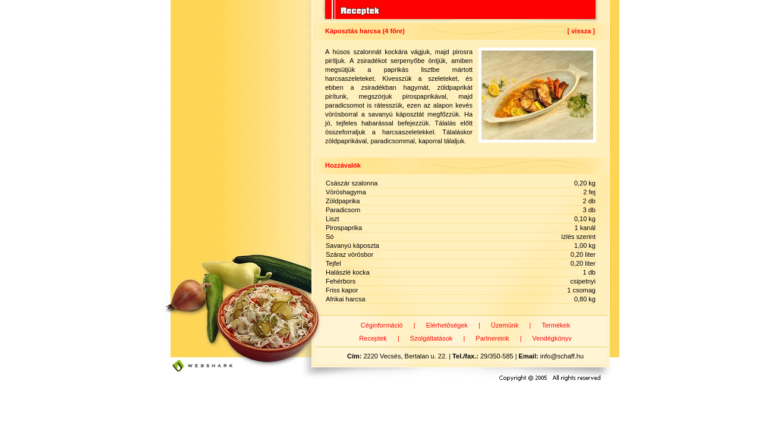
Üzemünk (504, 325)
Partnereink (492, 338)
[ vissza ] (581, 30)
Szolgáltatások (431, 338)
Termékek (555, 325)
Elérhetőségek (447, 325)
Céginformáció (382, 325)
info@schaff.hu (562, 356)
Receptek (372, 338)
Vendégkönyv (552, 338)
